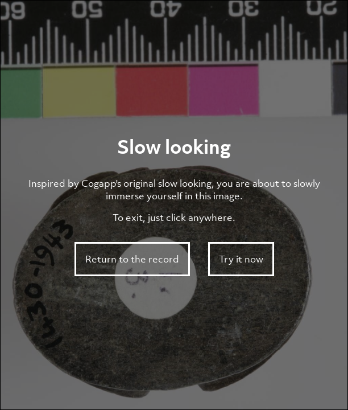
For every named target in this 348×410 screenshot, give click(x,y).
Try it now (241, 259)
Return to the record (132, 259)
